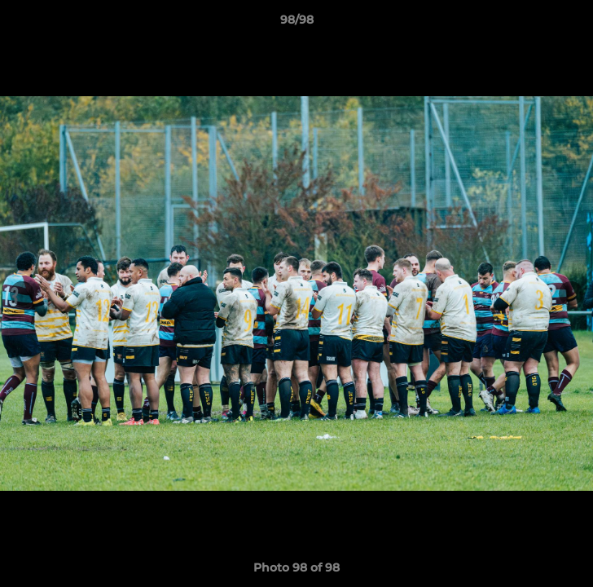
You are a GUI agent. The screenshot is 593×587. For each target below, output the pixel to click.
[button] (573, 23)
